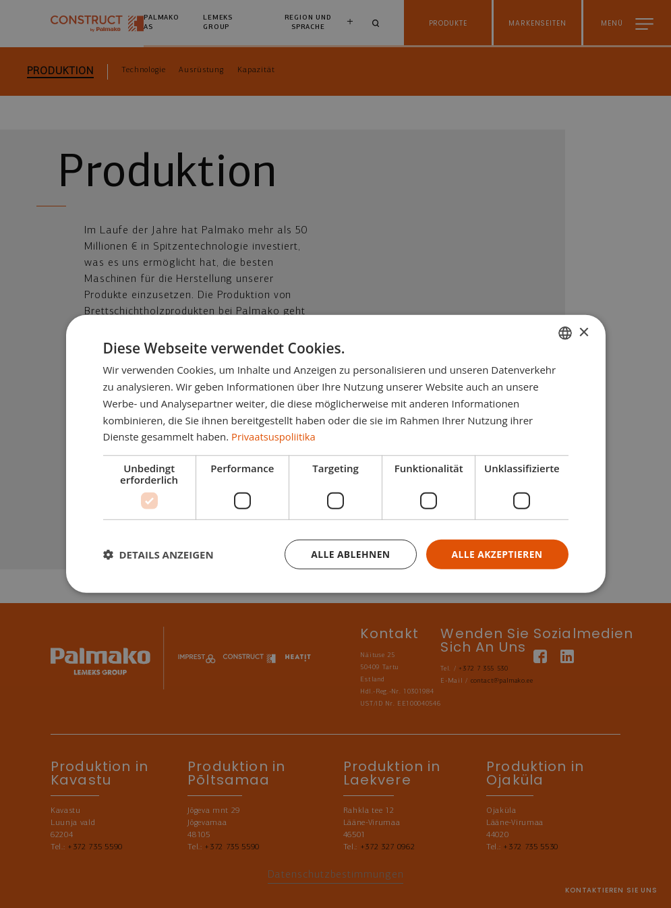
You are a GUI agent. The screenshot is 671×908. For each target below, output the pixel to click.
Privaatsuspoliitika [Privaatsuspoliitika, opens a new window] (274, 436)
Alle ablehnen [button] (349, 554)
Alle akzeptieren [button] (496, 554)
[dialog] (336, 454)
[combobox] (565, 333)
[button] (158, 554)
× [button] (584, 332)
